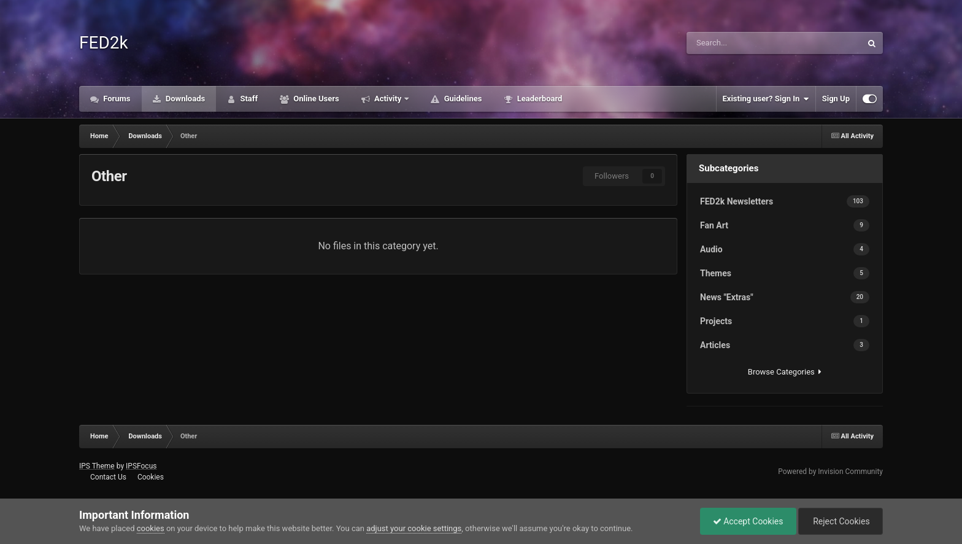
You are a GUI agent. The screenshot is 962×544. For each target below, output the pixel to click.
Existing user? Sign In (766, 99)
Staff (248, 98)
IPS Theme (97, 466)
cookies (150, 528)
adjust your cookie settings (413, 528)
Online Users (315, 98)
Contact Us (108, 477)
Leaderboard (538, 98)
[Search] (739, 43)
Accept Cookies (748, 521)
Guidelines (462, 98)
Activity (388, 98)
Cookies (150, 477)
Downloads (185, 98)
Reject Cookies (840, 521)
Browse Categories (785, 371)
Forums (116, 98)
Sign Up (836, 98)
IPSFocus (141, 466)
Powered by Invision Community (830, 471)
